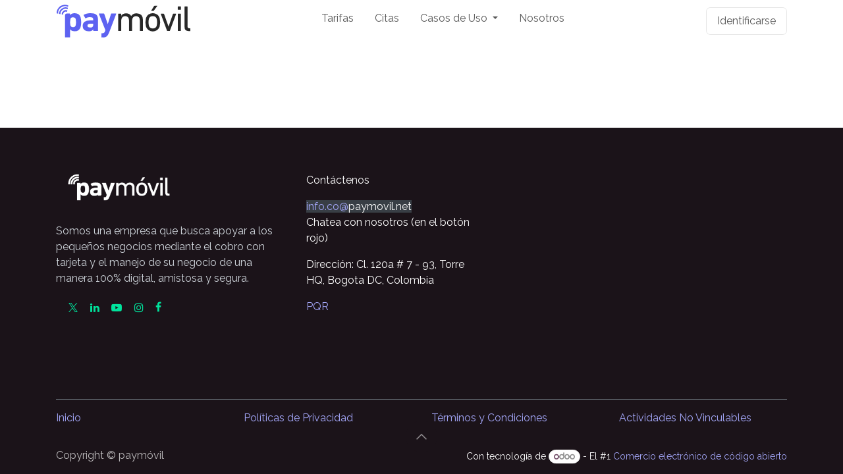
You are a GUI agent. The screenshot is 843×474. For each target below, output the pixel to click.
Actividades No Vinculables (685, 417)
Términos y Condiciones (489, 417)
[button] (421, 436)
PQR (317, 306)
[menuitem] (337, 21)
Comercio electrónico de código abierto (700, 456)
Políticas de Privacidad (298, 417)
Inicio (68, 417)
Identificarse (746, 20)
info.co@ (327, 206)
